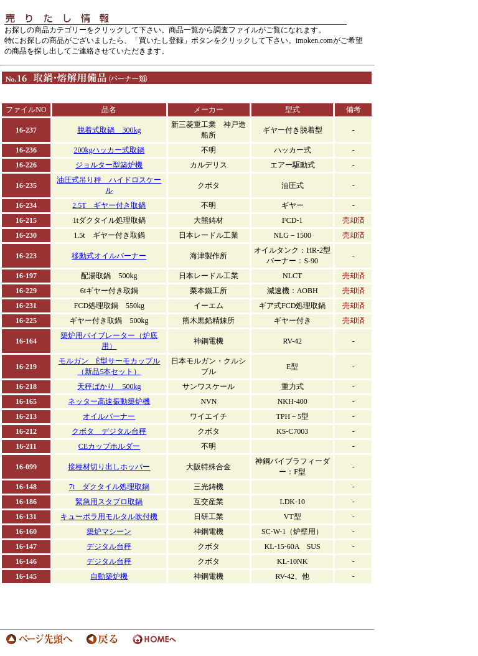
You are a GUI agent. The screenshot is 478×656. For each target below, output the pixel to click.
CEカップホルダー (109, 446)
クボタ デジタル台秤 (109, 431)
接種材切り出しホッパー (109, 466)
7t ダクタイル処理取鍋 (109, 486)
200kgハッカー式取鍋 (108, 150)
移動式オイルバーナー (109, 255)
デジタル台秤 (109, 546)
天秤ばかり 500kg (109, 386)
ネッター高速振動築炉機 (109, 401)
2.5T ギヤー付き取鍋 (109, 205)
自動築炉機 (109, 576)
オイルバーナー (109, 416)
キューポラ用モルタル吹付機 (108, 516)
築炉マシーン (109, 531)
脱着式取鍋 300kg (109, 130)
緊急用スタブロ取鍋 (109, 501)
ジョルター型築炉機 (109, 165)
